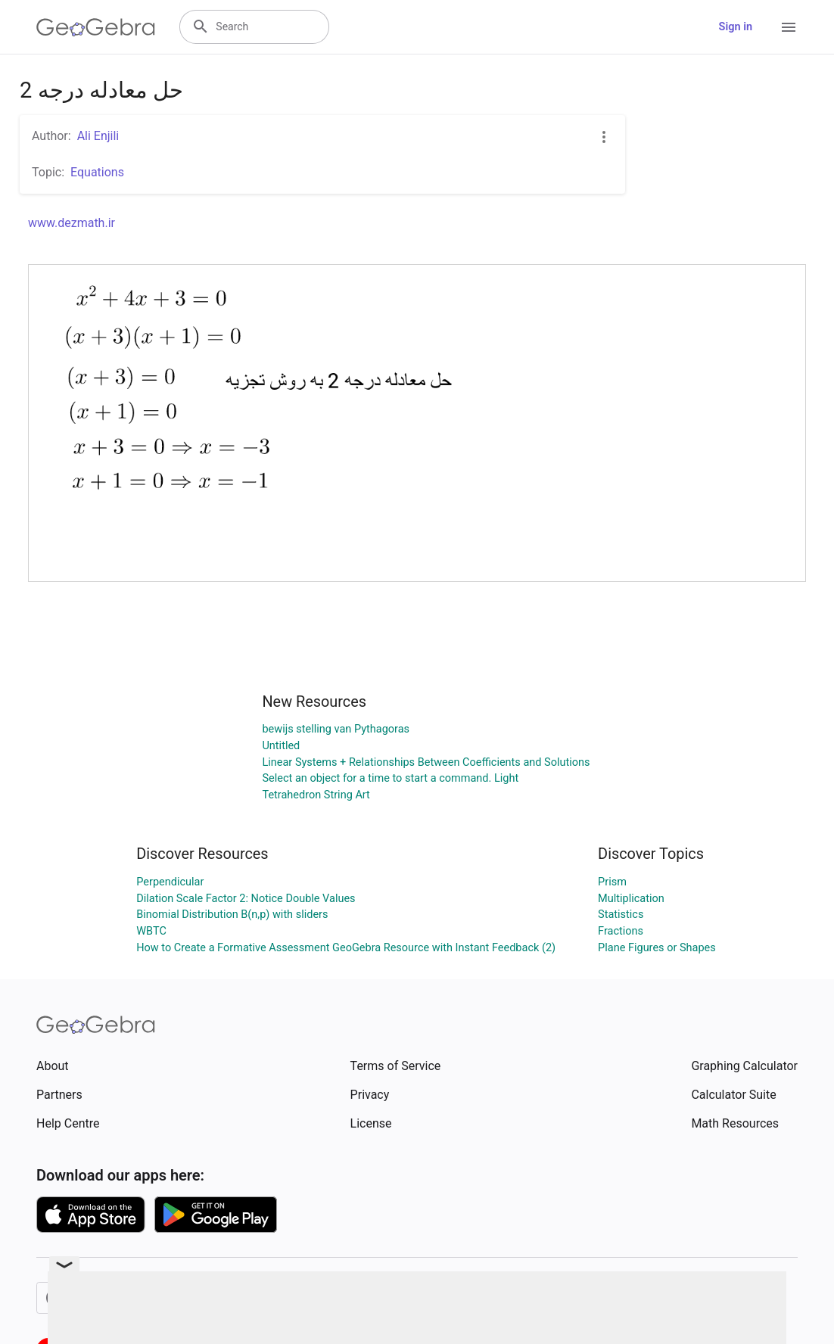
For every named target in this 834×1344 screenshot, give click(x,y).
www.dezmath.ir (71, 223)
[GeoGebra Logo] (95, 27)
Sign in (735, 26)
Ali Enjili (98, 136)
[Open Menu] (789, 27)
